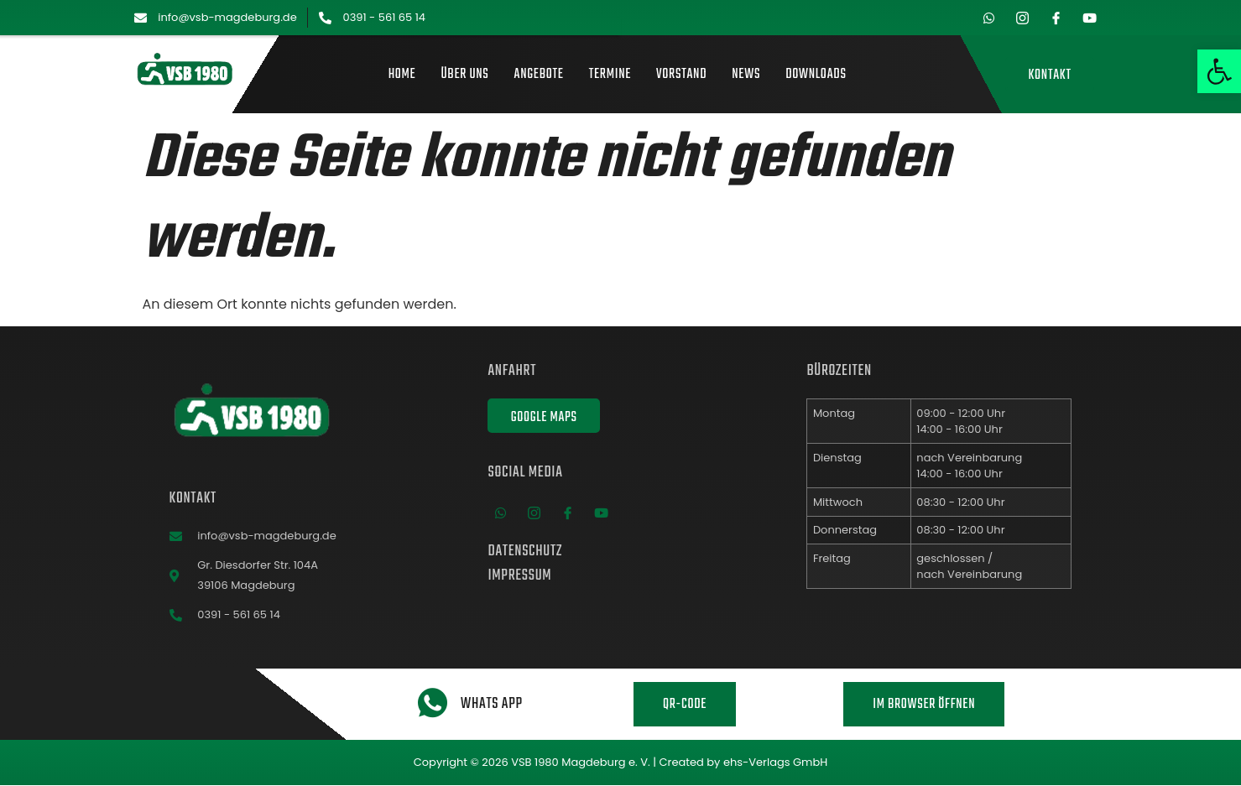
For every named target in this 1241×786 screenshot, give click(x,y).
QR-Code (685, 705)
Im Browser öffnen (924, 705)
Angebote (539, 75)
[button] (1219, 71)
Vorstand (681, 75)
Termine (610, 75)
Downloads (816, 75)
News (746, 75)
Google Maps (543, 417)
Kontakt (1049, 75)
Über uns (464, 75)
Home (402, 75)
